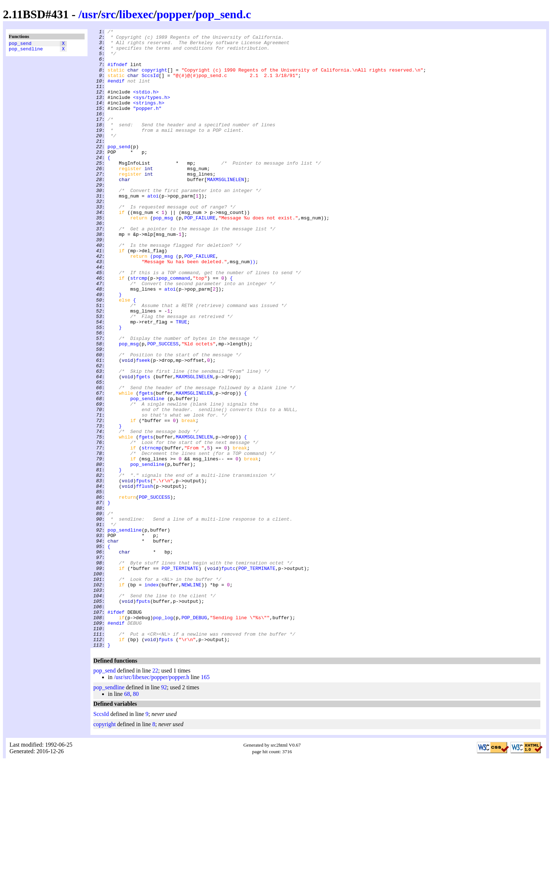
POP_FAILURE (199, 256)
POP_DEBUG (194, 735)
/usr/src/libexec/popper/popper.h (151, 801)
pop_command (174, 328)
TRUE (181, 381)
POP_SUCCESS (163, 407)
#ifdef (116, 729)
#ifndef (118, 72)
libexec (136, 14)
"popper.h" (147, 124)
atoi (153, 229)
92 (164, 811)
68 (127, 818)
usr (90, 14)
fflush (144, 578)
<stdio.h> (146, 104)
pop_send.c (223, 14)
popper (175, 14)
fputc (228, 676)
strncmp (151, 532)
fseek (143, 427)
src (108, 14)
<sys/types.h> (151, 111)
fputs (143, 571)
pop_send (20, 44)
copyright (154, 78)
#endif (116, 91)
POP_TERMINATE (180, 676)
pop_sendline (26, 50)
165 (205, 801)
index (151, 696)
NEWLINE (192, 696)
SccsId (150, 85)
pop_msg (163, 256)
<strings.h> (148, 118)
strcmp (138, 328)
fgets (143, 446)
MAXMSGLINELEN (225, 210)
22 (155, 794)
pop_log (163, 735)
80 (136, 818)
